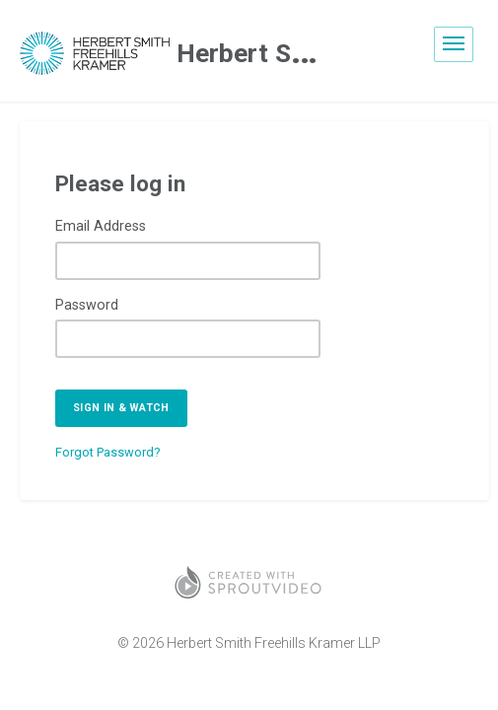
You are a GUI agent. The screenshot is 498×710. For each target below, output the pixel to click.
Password (86, 305)
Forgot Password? (108, 452)
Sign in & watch (121, 407)
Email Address (100, 226)
